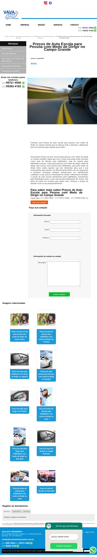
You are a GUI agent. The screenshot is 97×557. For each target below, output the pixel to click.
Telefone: (61, 238)
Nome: (62, 222)
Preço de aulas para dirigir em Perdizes (19, 410)
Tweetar (34, 63)
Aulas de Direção (7, 48)
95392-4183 (88, 30)
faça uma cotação (39, 202)
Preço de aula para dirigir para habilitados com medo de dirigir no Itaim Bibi (19, 454)
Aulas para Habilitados (9, 53)
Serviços (58, 25)
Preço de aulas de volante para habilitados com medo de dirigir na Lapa (20, 493)
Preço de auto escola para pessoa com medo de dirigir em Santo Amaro (19, 335)
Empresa (25, 25)
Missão (41, 25)
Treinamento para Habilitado (11, 71)
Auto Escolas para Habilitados (11, 66)
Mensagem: (59, 274)
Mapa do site (89, 532)
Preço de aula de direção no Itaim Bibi (46, 489)
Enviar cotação (59, 294)
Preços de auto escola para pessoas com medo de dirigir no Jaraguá (46, 375)
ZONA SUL (26, 511)
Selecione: (7, 511)
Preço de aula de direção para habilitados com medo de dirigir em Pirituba (46, 337)
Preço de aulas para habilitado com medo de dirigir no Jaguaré (19, 374)
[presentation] (48, 247)
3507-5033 (10, 543)
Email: (62, 230)
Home (8, 25)
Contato (74, 25)
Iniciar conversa (63, 546)
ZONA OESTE (16, 511)
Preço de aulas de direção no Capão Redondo (46, 451)
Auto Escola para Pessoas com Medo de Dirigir (13, 60)
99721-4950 (88, 28)
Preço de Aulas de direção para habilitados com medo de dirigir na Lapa (46, 414)
